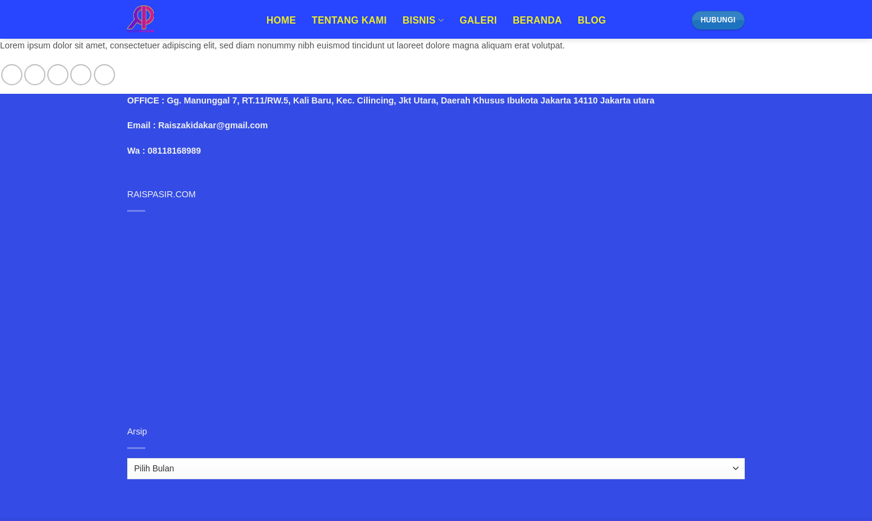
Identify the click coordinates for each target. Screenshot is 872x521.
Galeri (478, 20)
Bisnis (423, 20)
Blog (592, 20)
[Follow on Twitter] (57, 74)
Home (281, 20)
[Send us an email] (80, 74)
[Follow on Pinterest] (104, 74)
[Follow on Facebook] (11, 74)
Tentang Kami (349, 20)
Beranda (537, 20)
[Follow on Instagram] (34, 74)
